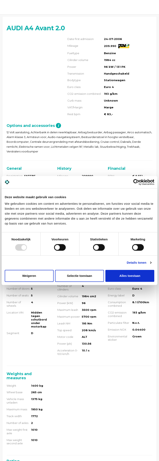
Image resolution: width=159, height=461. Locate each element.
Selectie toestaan (79, 275)
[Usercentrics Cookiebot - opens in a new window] (136, 182)
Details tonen (136, 262)
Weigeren (29, 275)
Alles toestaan (129, 275)
